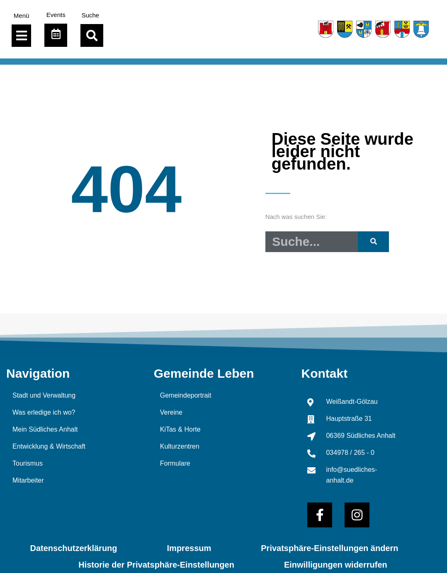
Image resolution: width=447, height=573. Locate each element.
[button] (91, 35)
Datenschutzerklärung (73, 548)
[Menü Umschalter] (21, 35)
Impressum (189, 548)
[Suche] (373, 241)
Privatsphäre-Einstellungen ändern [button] (329, 548)
